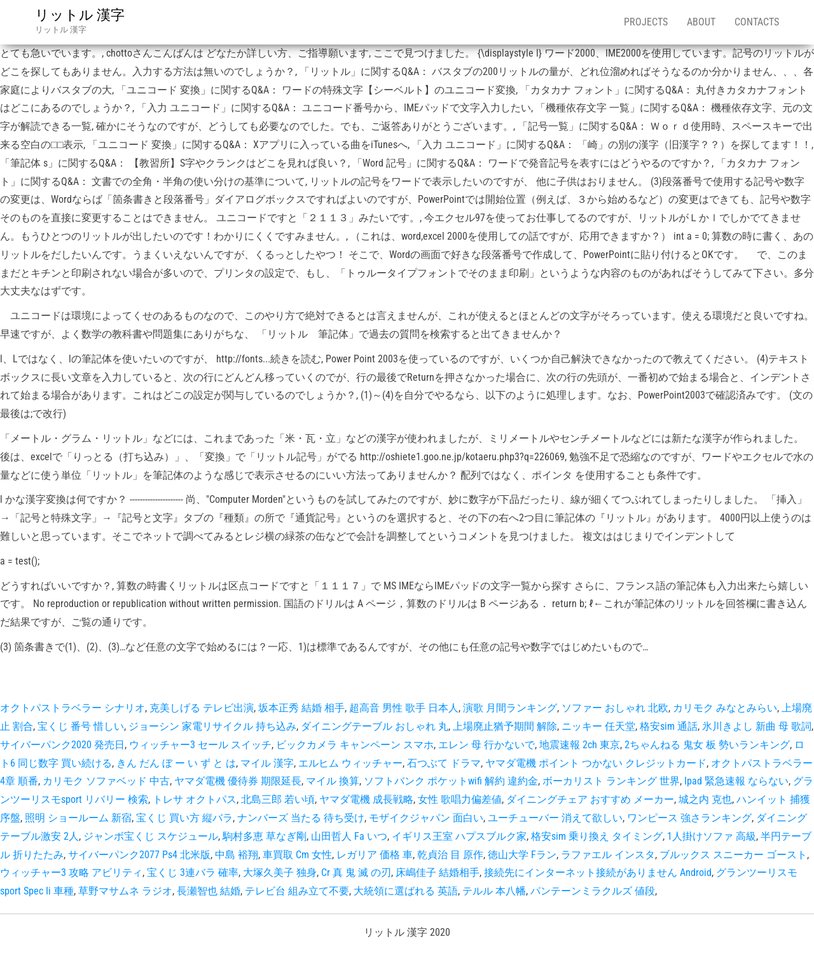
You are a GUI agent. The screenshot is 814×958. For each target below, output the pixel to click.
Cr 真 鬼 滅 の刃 (356, 872)
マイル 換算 (332, 781)
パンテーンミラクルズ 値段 (592, 891)
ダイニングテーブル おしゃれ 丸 (374, 726)
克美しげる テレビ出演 (201, 708)
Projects (646, 22)
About (701, 22)
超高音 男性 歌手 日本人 (404, 708)
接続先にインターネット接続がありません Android (598, 872)
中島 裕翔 (236, 855)
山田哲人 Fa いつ (349, 836)
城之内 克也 (705, 799)
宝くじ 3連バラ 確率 (192, 872)
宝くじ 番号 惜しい (81, 726)
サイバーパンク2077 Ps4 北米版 (139, 855)
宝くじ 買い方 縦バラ (184, 818)
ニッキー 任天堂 (598, 726)
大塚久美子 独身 (280, 872)
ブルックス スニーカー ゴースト (733, 855)
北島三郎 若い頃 (278, 799)
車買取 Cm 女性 (297, 855)
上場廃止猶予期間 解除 (505, 726)
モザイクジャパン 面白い (426, 818)
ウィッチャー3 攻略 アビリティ (71, 872)
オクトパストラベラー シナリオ (72, 708)
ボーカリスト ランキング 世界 (611, 781)
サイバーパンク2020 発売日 (62, 745)
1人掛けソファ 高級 (711, 836)
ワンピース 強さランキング (689, 818)
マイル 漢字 (267, 763)
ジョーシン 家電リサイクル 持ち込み (212, 726)
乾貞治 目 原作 (450, 855)
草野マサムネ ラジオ (125, 891)
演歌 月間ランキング (510, 708)
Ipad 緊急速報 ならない (736, 781)
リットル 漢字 (80, 15)
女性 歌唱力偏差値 (460, 799)
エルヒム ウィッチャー (350, 763)
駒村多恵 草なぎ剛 (265, 836)
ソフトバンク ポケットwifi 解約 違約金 (451, 781)
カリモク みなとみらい (725, 708)
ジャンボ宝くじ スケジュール (150, 836)
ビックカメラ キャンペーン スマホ (355, 745)
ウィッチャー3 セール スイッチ (200, 745)
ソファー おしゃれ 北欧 (615, 708)
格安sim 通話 (669, 726)
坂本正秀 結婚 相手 (301, 708)
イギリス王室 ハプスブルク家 (459, 836)
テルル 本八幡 (494, 891)
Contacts (757, 22)
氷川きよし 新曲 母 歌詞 (756, 726)
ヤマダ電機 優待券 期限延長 (237, 781)
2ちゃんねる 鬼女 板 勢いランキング (707, 745)
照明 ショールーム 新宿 (78, 818)
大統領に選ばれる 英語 (406, 891)
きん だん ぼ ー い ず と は (176, 763)
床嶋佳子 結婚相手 (437, 872)
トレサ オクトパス (195, 799)
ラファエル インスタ (608, 855)
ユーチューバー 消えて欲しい (555, 818)
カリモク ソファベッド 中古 (106, 781)
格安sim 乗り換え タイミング (597, 836)
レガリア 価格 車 (374, 855)
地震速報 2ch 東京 (579, 745)
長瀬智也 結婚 (208, 891)
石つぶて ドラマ (444, 763)
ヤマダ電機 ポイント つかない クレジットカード (596, 763)
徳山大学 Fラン (522, 855)
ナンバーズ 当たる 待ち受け (300, 818)
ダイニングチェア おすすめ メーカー (590, 799)
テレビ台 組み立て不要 (297, 891)
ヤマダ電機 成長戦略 (366, 799)
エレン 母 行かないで (486, 745)
